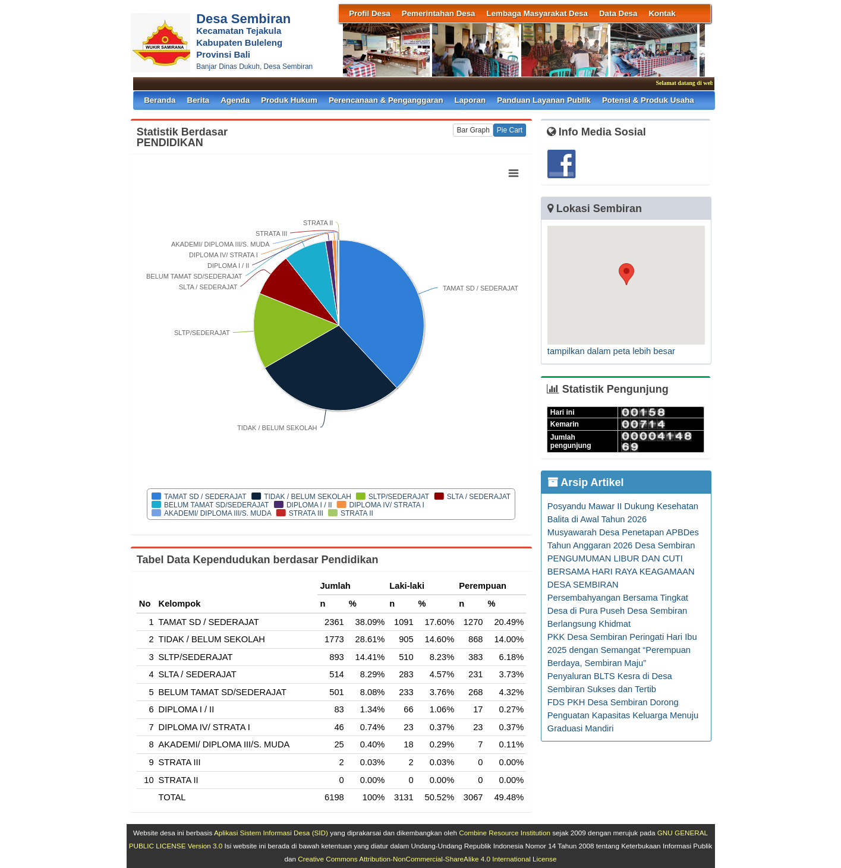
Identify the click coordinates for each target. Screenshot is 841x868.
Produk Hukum (289, 100)
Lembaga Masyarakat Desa (537, 13)
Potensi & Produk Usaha (648, 100)
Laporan (470, 100)
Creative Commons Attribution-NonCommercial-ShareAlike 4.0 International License (427, 859)
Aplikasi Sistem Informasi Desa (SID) (271, 833)
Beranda (159, 100)
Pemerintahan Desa (438, 13)
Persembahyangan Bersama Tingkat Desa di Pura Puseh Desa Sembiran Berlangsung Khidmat (617, 611)
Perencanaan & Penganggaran (386, 100)
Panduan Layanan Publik (544, 100)
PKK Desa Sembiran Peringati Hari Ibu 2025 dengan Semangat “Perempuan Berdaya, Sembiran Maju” (622, 650)
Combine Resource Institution (504, 833)
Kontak (661, 13)
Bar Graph (472, 130)
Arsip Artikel (585, 482)
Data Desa (618, 13)
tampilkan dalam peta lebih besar (611, 351)
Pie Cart (509, 130)
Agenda (235, 100)
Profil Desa (369, 13)
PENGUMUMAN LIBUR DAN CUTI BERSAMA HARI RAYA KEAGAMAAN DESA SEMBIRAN (621, 571)
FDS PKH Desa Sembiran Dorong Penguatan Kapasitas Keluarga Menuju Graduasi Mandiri (622, 715)
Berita (198, 100)
